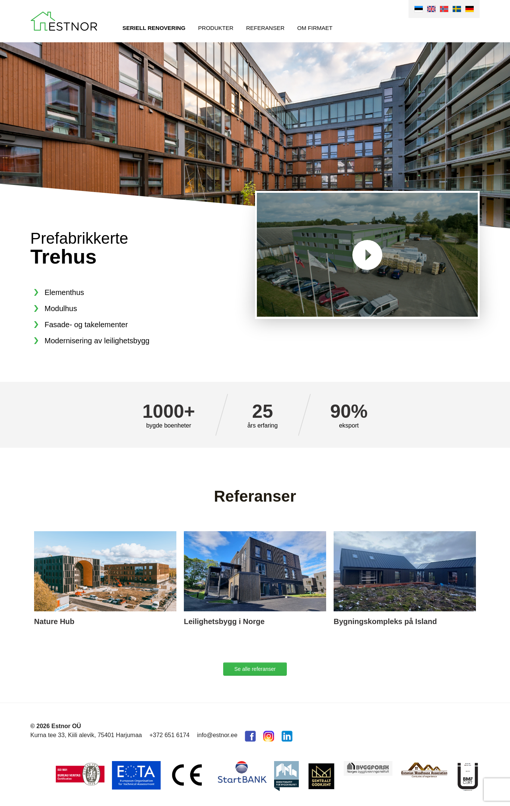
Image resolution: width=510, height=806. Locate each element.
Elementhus (64, 292)
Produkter (215, 28)
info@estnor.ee (217, 735)
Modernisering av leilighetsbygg (97, 341)
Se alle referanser (255, 669)
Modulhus (61, 308)
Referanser (265, 28)
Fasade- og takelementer (86, 324)
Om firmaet (315, 28)
